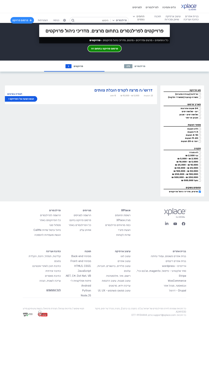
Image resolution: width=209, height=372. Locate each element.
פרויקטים (74, 66)
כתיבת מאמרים (53, 276)
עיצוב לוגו (125, 256)
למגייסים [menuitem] (137, 7)
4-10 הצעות (192, 135)
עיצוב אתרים (124, 261)
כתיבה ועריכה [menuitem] (191, 19)
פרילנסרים (134, 66)
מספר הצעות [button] (194, 125)
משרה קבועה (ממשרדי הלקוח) (183, 97)
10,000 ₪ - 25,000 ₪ (186, 165)
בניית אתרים (179, 251)
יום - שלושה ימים (190, 111)
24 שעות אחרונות (189, 108)
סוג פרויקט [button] (195, 90)
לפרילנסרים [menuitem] (152, 7)
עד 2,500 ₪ (191, 155)
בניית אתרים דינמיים (176, 261)
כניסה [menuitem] (56, 20)
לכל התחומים (53, 290)
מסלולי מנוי (55, 225)
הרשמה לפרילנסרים (50, 215)
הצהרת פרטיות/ (49, 308)
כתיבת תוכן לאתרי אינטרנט (46, 266)
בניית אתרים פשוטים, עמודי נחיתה (168, 256)
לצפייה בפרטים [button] (14, 94)
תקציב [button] (197, 148)
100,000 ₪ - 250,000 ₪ (185, 174)
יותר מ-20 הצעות (189, 141)
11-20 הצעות (191, 138)
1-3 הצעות (192, 132)
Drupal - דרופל (177, 290)
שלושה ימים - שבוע (188, 114)
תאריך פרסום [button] (194, 104)
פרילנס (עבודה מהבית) (186, 94)
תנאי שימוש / (78, 308)
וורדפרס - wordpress (174, 266)
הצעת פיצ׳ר (124, 230)
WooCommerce (177, 280)
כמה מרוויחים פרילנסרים (117, 225)
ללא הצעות (192, 129)
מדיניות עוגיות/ (64, 308)
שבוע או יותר (191, 118)
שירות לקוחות (123, 235)
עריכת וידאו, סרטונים (119, 285)
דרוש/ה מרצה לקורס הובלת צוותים (123, 90)
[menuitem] (64, 20)
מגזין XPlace (123, 220)
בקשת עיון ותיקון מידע (32, 308)
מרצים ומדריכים (144, 40)
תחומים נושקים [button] (193, 187)
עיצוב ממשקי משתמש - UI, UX (114, 290)
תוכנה (88, 251)
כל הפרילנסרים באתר (80, 225)
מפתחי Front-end (81, 261)
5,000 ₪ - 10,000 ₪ (187, 162)
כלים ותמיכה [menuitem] (169, 7)
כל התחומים (161, 40)
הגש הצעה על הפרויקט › (21, 99)
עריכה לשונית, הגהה (50, 280)
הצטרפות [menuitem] (43, 20)
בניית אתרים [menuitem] (192, 16)
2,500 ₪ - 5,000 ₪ (187, 159)
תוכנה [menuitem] (157, 16)
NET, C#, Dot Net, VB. (78, 276)
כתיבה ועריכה (53, 251)
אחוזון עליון (85, 230)
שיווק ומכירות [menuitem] (172, 19)
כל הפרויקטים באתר (50, 220)
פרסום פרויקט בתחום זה (104, 48)
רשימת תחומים (122, 215)
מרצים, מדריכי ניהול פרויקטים (183, 191)
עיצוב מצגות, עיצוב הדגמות (116, 280)
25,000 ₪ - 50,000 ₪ (186, 168)
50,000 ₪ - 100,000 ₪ (186, 171)
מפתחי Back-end (81, 256)
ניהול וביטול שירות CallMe (47, 230)
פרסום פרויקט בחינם (80, 220)
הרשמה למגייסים (82, 215)
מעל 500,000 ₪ (189, 180)
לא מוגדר (193, 152)
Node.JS (86, 295)
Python (86, 290)
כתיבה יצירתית (53, 271)
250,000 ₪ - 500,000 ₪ (185, 177)
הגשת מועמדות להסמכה (47, 235)
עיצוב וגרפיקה (122, 251)
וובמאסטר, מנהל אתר (175, 285)
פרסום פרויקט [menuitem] (22, 20)
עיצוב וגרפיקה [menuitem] (173, 16)
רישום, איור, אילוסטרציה (118, 276)
